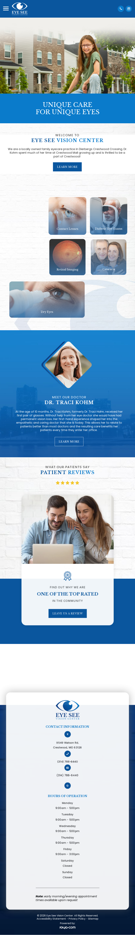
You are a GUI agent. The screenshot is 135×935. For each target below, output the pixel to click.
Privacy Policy (77, 919)
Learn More (67, 153)
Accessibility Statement (51, 919)
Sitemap (93, 919)
